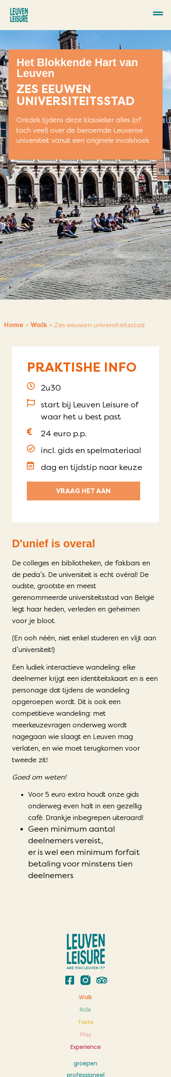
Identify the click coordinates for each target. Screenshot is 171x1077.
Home (14, 325)
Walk (38, 325)
